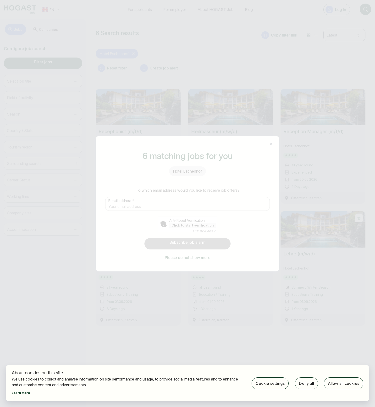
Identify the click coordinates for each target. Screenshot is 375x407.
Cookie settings (269, 383)
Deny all (306, 383)
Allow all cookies (343, 383)
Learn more (21, 393)
